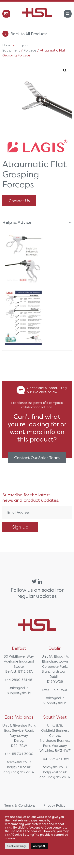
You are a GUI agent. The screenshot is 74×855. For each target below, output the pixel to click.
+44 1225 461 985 (55, 759)
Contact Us (19, 200)
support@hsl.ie (19, 693)
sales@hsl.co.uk (19, 762)
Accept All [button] (39, 846)
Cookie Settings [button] (16, 846)
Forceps (30, 50)
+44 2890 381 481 (19, 680)
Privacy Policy (54, 805)
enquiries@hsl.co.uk (19, 772)
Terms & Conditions (19, 805)
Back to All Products (25, 34)
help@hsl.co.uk (19, 767)
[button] (64, 70)
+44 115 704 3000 (19, 754)
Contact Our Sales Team (37, 457)
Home (7, 45)
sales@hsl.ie (18, 688)
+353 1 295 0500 (54, 690)
